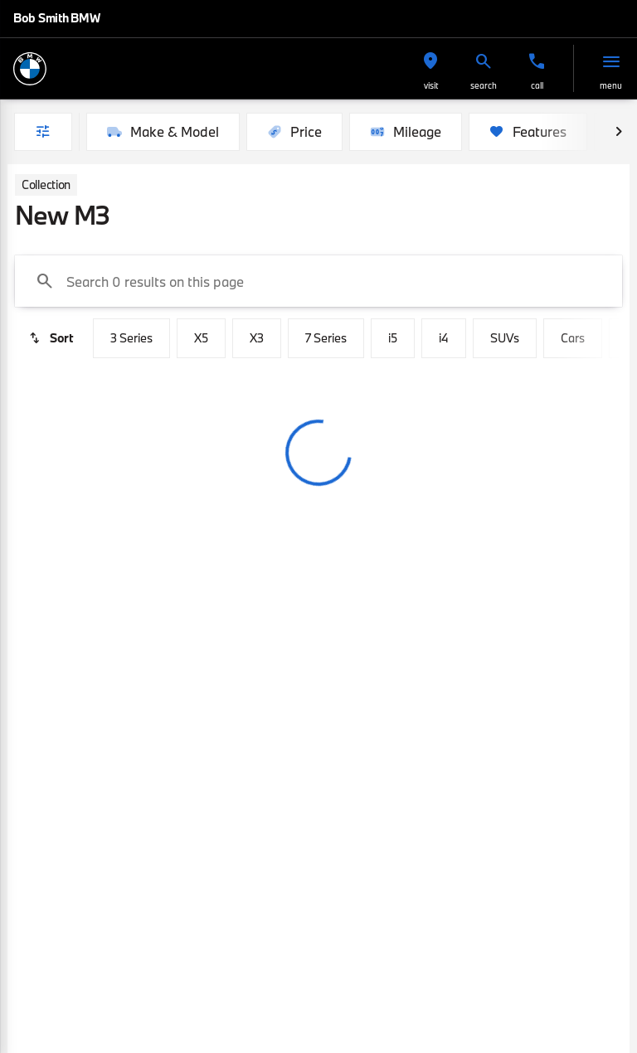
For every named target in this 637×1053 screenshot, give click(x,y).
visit (431, 85)
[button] (430, 68)
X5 (201, 338)
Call (537, 85)
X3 (257, 338)
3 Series (131, 338)
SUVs (504, 338)
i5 (392, 338)
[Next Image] (619, 131)
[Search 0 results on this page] (318, 281)
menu (611, 85)
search (483, 85)
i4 (444, 338)
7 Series (326, 338)
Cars (573, 338)
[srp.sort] (50, 338)
